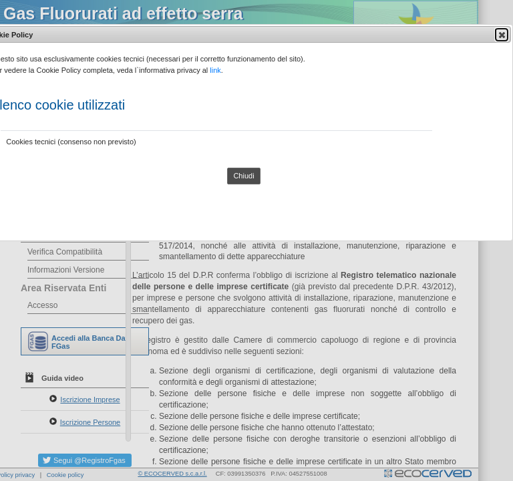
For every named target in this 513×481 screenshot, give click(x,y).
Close (501, 34)
